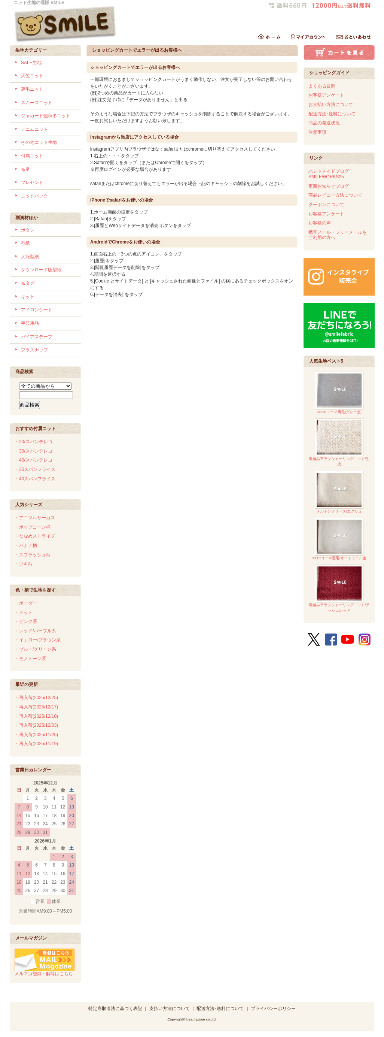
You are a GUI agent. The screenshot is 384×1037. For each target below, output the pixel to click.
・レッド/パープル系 (35, 631)
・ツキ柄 (24, 563)
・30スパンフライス (35, 469)
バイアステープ (36, 336)
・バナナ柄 (26, 545)
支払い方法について (169, 1008)
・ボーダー (26, 603)
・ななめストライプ (35, 536)
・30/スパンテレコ (33, 451)
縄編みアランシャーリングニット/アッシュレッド (339, 588)
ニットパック (34, 196)
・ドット (24, 612)
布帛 (25, 169)
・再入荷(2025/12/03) (36, 725)
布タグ (27, 283)
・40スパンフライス (35, 478)
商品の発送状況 (324, 123)
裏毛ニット (32, 89)
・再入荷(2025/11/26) (36, 734)
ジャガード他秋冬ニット (45, 115)
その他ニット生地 (39, 142)
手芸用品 (30, 323)
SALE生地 (31, 62)
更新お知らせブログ (328, 186)
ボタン (27, 230)
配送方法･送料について (332, 114)
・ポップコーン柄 (33, 527)
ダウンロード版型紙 (41, 269)
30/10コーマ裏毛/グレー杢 (339, 393)
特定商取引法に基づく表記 (115, 1008)
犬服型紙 (30, 256)
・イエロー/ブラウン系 (38, 640)
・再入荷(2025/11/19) (36, 743)
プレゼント (32, 182)
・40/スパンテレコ (33, 460)
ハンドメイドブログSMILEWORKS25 (328, 174)
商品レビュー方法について (335, 195)
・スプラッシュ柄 (33, 554)
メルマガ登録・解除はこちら (44, 970)
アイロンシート (36, 309)
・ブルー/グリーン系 (35, 649)
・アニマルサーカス (35, 517)
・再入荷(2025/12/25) (36, 697)
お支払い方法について (330, 104)
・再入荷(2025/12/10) (36, 716)
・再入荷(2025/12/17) (36, 707)
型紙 (25, 243)
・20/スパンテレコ (33, 441)
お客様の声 (319, 223)
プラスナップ (34, 350)
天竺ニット (32, 75)
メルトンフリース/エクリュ (339, 492)
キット (27, 296)
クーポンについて (326, 204)
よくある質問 (321, 86)
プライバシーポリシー (273, 1008)
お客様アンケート (326, 95)
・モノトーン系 (30, 658)
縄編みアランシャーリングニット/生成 (339, 442)
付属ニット (32, 155)
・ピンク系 (26, 621)
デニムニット (34, 129)
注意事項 (317, 132)
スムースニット (36, 102)
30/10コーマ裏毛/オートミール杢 (339, 539)
